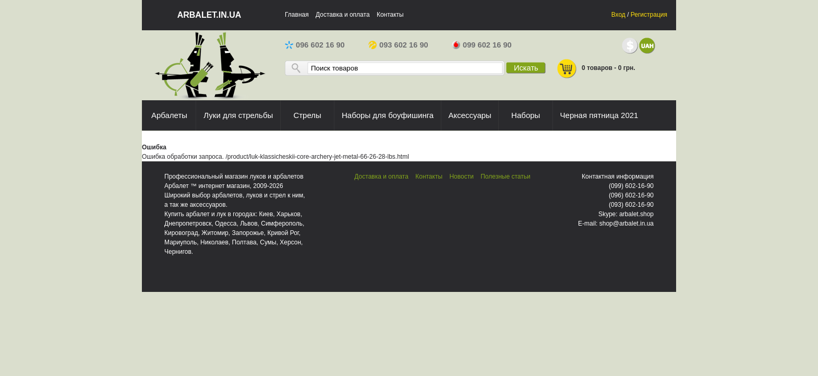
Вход (618, 14)
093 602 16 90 (398, 45)
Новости (461, 176)
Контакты (390, 14)
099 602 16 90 (482, 45)
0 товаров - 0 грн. (595, 68)
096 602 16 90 (315, 45)
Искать (526, 68)
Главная (297, 14)
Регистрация (649, 14)
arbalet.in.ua (209, 14)
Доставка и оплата (343, 14)
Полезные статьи (505, 176)
